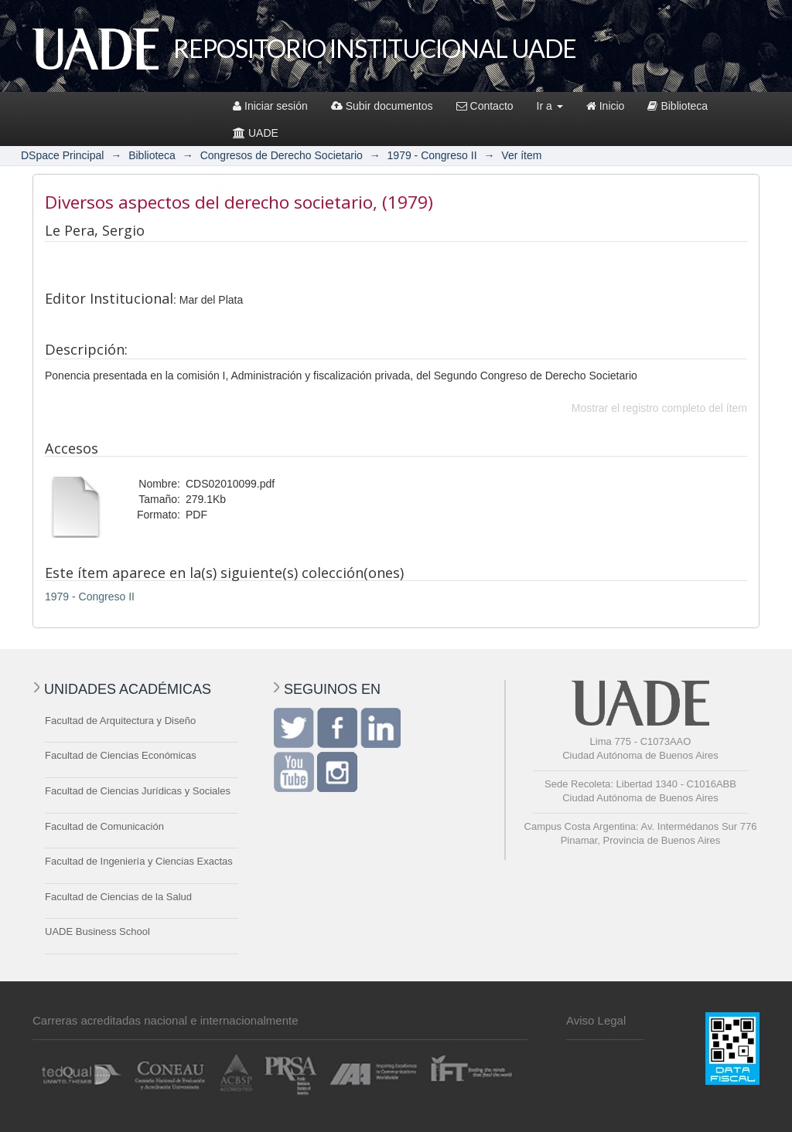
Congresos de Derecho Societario (281, 155)
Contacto (485, 106)
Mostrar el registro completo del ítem (659, 408)
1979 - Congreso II (432, 155)
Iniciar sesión (270, 106)
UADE (255, 133)
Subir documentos (382, 106)
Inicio (605, 106)
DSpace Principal (62, 155)
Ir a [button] (550, 106)
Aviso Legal (596, 1020)
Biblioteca (677, 106)
